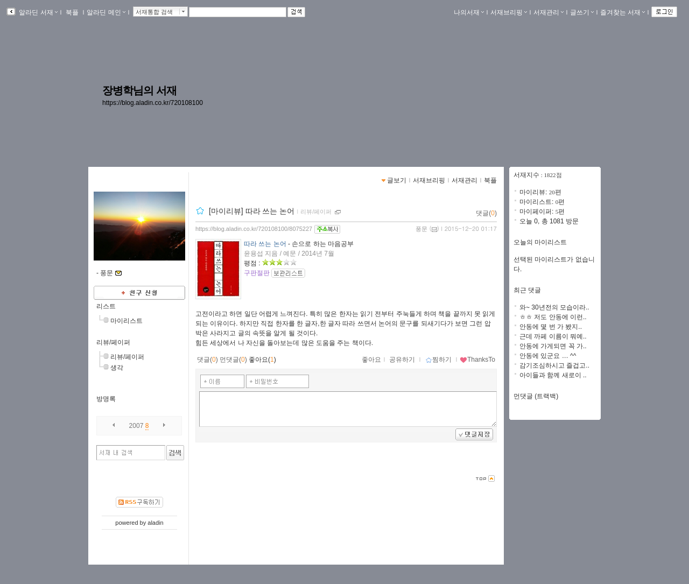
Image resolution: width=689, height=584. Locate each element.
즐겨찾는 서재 (622, 12)
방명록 (106, 399)
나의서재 (469, 12)
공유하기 (402, 359)
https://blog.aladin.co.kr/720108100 (152, 103)
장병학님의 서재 (139, 90)
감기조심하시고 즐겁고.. (554, 365)
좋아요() (262, 359)
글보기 (396, 180)
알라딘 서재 (37, 12)
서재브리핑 (508, 12)
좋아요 (371, 359)
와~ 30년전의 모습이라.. (554, 307)
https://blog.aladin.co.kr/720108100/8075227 (253, 229)
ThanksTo (477, 359)
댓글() (486, 213)
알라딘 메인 (106, 12)
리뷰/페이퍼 (113, 342)
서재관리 (548, 12)
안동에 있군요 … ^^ (547, 356)
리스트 (106, 306)
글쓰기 (582, 12)
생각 (116, 367)
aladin (155, 522)
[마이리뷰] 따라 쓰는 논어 (251, 211)
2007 (136, 426)
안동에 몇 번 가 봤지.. (550, 326)
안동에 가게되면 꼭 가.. (553, 346)
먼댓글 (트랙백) (536, 396)
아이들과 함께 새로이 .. (553, 375)
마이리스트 (126, 321)
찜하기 (438, 359)
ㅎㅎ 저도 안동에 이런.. (553, 317)
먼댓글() (233, 359)
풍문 (421, 229)
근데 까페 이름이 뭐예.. (553, 336)
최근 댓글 (527, 290)
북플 (72, 12)
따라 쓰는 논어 (265, 244)
